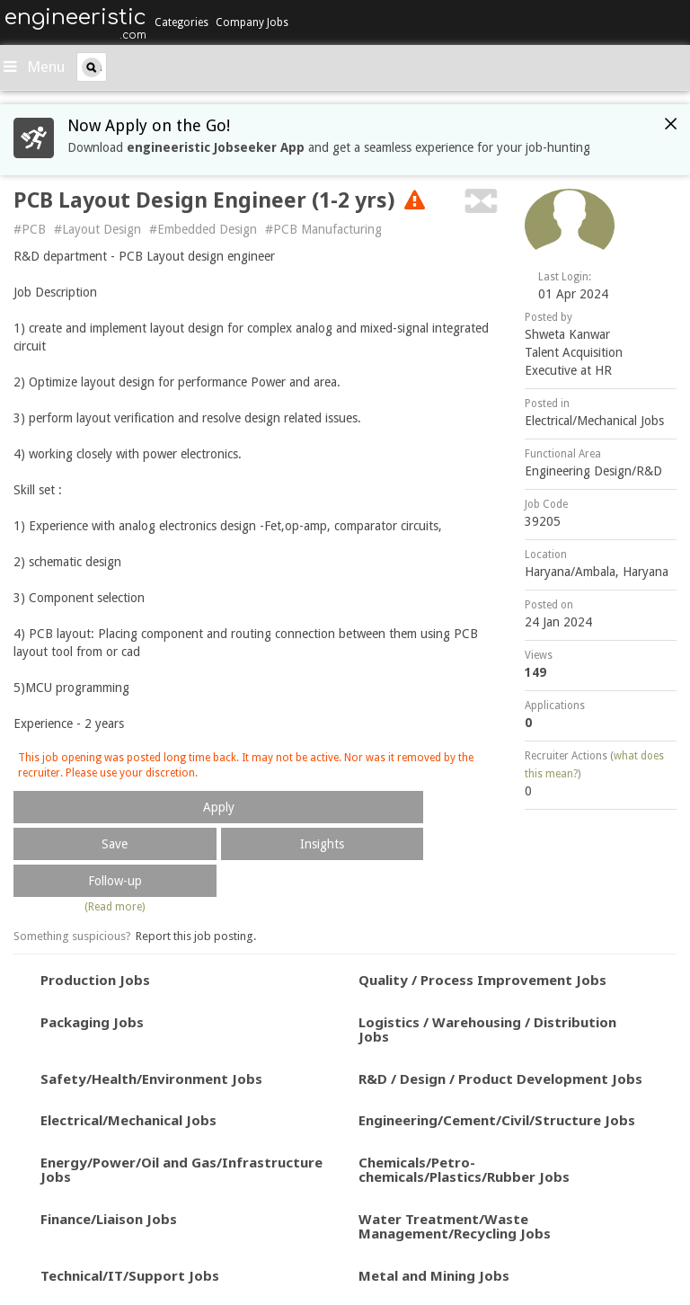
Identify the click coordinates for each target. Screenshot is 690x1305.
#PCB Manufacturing (323, 229)
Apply (218, 807)
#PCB (29, 229)
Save (115, 844)
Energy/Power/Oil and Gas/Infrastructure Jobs (181, 1169)
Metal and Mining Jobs (433, 1275)
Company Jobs (252, 22)
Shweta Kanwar (567, 334)
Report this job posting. (196, 936)
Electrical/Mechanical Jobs (594, 420)
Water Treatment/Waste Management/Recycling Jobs (454, 1226)
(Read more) (114, 907)
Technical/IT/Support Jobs (129, 1275)
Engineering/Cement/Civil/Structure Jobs (496, 1120)
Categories (181, 22)
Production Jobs (95, 980)
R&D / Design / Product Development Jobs (500, 1079)
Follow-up (115, 881)
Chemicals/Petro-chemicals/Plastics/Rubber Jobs (464, 1169)
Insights (322, 844)
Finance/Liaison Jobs (108, 1219)
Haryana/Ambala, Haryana (596, 571)
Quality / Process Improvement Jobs (482, 980)
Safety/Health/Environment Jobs (151, 1079)
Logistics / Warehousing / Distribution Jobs (487, 1029)
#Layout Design (97, 229)
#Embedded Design (203, 229)
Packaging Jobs (92, 1022)
